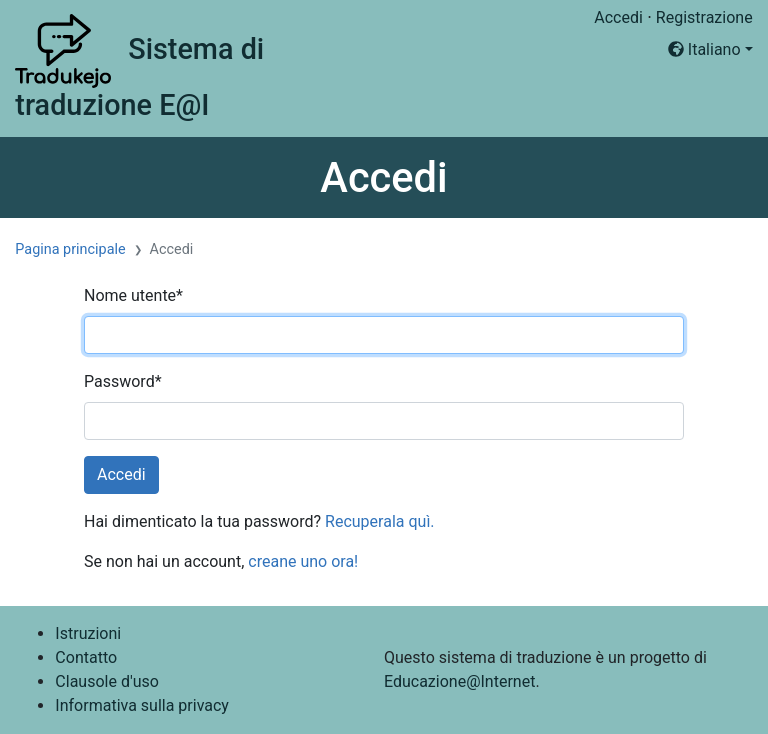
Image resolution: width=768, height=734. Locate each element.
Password (123, 381)
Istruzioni (88, 633)
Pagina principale (70, 249)
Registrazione (704, 17)
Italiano (704, 49)
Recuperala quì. (379, 521)
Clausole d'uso (107, 681)
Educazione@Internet (459, 681)
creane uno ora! (303, 561)
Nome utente (133, 295)
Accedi (618, 17)
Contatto (86, 657)
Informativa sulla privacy (142, 705)
